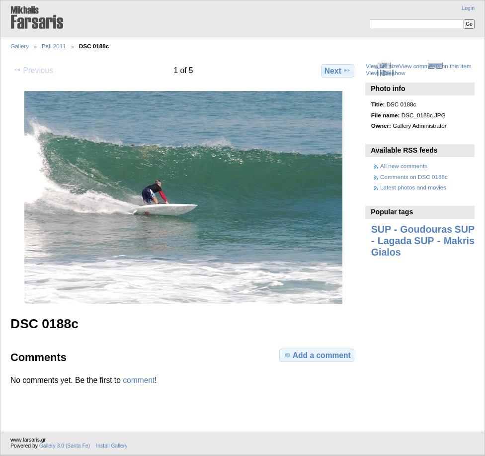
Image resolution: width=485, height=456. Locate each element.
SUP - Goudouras (411, 229)
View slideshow (385, 73)
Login (468, 8)
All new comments (403, 166)
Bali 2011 (54, 46)
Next (337, 70)
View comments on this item (435, 66)
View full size (382, 66)
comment (139, 380)
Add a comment (317, 355)
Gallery (19, 46)
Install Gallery (111, 446)
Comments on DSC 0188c (414, 177)
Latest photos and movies (413, 187)
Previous (33, 70)
